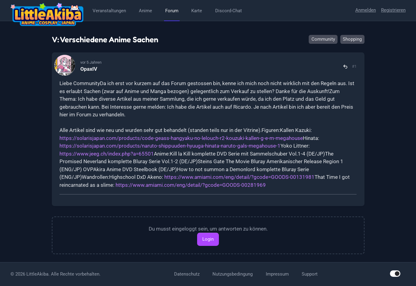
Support (310, 274)
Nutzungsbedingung (232, 274)
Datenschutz (187, 274)
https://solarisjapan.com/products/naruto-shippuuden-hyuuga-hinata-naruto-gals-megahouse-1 (170, 146)
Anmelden (365, 10)
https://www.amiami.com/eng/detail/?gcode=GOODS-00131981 (239, 177)
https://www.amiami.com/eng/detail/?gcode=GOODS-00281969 (191, 185)
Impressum (277, 274)
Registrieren (393, 10)
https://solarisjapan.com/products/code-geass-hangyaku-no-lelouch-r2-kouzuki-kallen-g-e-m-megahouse (181, 138)
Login (208, 239)
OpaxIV (88, 69)
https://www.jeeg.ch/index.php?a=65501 (106, 154)
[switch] (395, 273)
